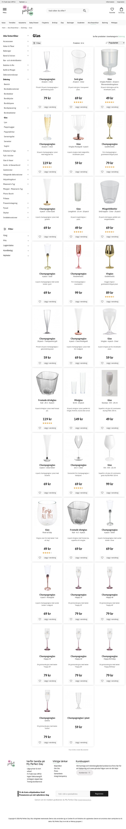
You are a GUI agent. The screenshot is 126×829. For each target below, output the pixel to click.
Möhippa (114, 23)
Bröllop (54, 23)
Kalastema (22, 23)
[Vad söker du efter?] (67, 10)
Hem (3, 28)
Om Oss (57, 768)
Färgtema (45, 23)
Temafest (12, 23)
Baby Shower (34, 23)
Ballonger (70, 23)
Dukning (121, 36)
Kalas (3, 23)
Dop (62, 23)
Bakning (105, 23)
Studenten (80, 23)
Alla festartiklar (93, 23)
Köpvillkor (58, 766)
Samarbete (58, 774)
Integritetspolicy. (84, 800)
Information (110, 2)
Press (56, 771)
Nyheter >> (23, 2)
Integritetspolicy (60, 776)
